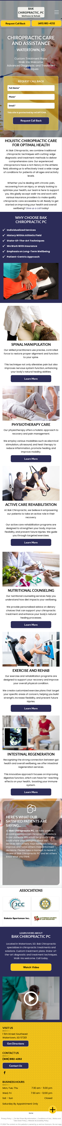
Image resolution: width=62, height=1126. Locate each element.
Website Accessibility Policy (38, 1120)
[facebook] (4, 1073)
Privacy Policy (6, 1118)
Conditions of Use (44, 1118)
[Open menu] (56, 12)
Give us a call (33, 208)
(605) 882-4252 (12, 1059)
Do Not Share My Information (25, 1118)
